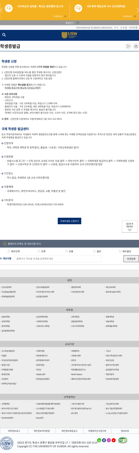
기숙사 (108, 351)
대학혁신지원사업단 (9, 383)
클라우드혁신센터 (112, 365)
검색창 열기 (4, 34)
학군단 (38, 369)
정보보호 (125, 430)
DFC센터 (74, 413)
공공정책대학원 (42, 316)
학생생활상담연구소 (78, 369)
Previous (2, 10)
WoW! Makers (76, 374)
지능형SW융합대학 (9, 291)
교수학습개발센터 (8, 351)
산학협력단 (6, 403)
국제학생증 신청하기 (69, 221)
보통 (71, 251)
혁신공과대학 (111, 287)
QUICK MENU (129, 225)
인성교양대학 (6, 287)
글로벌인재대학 (42, 296)
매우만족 (15, 251)
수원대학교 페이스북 (104, 440)
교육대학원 (75, 316)
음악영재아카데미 (42, 360)
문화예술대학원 (111, 326)
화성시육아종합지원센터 (45, 413)
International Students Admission (94, 27)
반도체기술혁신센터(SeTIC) (81, 408)
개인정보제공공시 (69, 430)
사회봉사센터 (76, 355)
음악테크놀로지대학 (113, 291)
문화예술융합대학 (8, 296)
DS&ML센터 (40, 374)
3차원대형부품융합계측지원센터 (48, 403)
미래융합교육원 (7, 369)
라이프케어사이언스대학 (45, 291)
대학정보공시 (14, 430)
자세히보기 (58, 16)
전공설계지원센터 (112, 379)
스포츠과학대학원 (77, 326)
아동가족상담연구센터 (114, 355)
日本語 (123, 27)
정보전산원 (110, 360)
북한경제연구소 (42, 355)
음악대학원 (6, 326)
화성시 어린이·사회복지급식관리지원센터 (17, 413)
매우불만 (127, 251)
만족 (43, 251)
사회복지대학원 (42, 321)
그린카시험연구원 (77, 403)
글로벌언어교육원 (112, 369)
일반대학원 (6, 316)
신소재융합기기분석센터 (45, 408)
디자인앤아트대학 (77, 291)
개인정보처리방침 (42, 430)
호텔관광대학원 (77, 321)
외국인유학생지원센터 (10, 360)
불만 (99, 251)
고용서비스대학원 (42, 326)
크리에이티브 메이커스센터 (81, 365)
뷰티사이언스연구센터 (10, 408)
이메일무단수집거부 (97, 430)
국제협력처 (75, 351)
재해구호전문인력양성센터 (81, 379)
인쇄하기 (136, 46)
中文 (116, 27)
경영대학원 (110, 316)
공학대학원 (6, 321)
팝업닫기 (70, 22)
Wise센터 (39, 417)
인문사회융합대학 (42, 287)
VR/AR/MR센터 (7, 417)
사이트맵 (133, 27)
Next (137, 10)
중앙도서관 (6, 365)
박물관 (4, 355)
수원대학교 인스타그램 (109, 440)
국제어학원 (40, 351)
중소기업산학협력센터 (114, 408)
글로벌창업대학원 (8, 330)
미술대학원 (110, 321)
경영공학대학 (76, 287)
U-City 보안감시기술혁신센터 (117, 413)
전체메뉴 (136, 35)
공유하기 (128, 46)
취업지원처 (110, 374)
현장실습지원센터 (42, 379)
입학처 (73, 360)
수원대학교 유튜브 (114, 440)
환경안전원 (6, 374)
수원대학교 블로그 (99, 440)
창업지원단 (40, 365)
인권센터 (5, 379)
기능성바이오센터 (112, 403)
